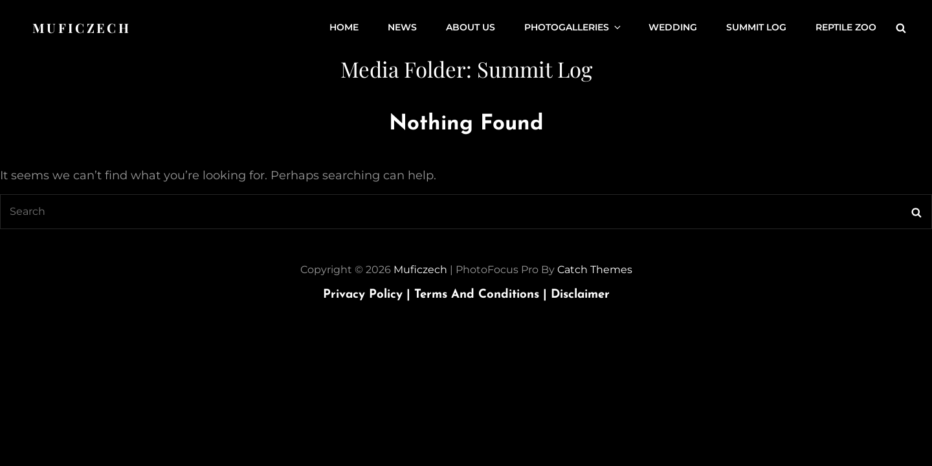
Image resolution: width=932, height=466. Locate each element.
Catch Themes (594, 269)
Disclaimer (580, 295)
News (402, 28)
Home (344, 28)
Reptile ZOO (846, 28)
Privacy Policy (368, 295)
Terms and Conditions (482, 295)
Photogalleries (573, 28)
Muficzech (81, 27)
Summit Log (756, 28)
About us (470, 28)
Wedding (673, 28)
